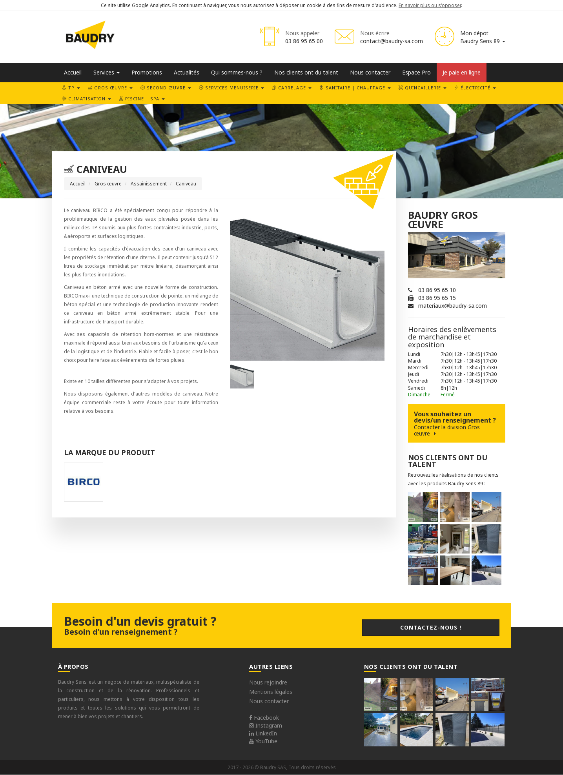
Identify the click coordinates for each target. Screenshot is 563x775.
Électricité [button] (475, 88)
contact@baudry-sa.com (391, 41)
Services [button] (106, 72)
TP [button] (71, 88)
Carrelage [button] (292, 88)
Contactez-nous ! (430, 627)
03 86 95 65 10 (437, 290)
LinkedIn (263, 733)
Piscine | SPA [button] (142, 99)
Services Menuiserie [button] (231, 88)
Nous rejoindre (268, 682)
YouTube (263, 741)
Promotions (146, 72)
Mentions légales (271, 691)
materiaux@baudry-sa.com (452, 305)
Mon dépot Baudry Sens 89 (482, 37)
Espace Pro (416, 72)
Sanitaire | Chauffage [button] (355, 88)
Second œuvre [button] (165, 88)
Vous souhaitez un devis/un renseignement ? (456, 423)
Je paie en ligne (462, 72)
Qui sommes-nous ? (236, 72)
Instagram (265, 725)
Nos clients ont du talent (306, 72)
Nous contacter (370, 72)
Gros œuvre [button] (110, 88)
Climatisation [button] (86, 99)
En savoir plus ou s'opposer (430, 5)
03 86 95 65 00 (304, 41)
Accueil (73, 72)
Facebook (264, 717)
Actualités (186, 72)
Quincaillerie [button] (422, 88)
